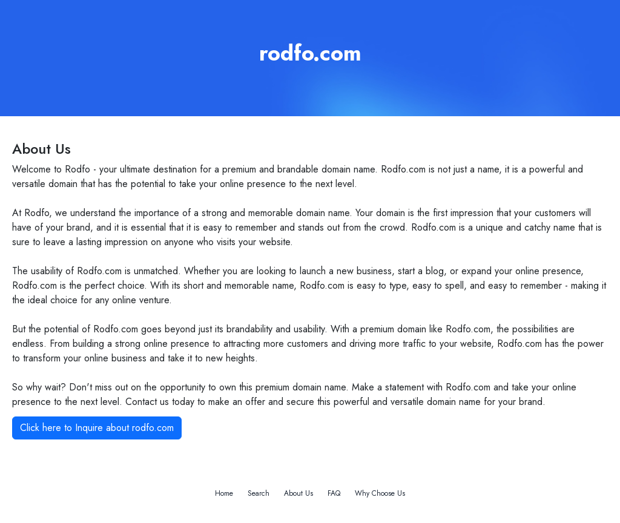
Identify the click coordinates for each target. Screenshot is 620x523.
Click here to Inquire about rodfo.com (97, 428)
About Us (298, 493)
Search (258, 493)
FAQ (334, 493)
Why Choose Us (380, 493)
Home (224, 493)
